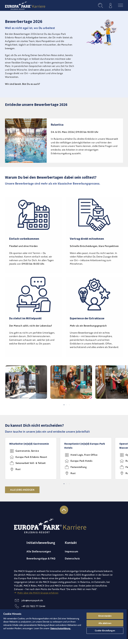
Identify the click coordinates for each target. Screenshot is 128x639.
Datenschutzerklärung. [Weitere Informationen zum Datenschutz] (60, 628)
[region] (63, 624)
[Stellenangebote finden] (100, 5)
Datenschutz (72, 558)
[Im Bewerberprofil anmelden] (110, 5)
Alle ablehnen (104, 623)
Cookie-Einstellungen (105, 630)
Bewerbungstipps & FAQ (41, 558)
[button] (26, 367)
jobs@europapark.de (32, 600)
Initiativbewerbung (40, 543)
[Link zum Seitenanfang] (64, 510)
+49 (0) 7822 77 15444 (33, 606)
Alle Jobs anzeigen (22, 489)
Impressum (71, 551)
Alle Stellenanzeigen (38, 551)
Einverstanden (105, 615)
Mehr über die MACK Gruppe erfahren (37, 592)
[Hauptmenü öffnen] (120, 5)
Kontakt (71, 543)
